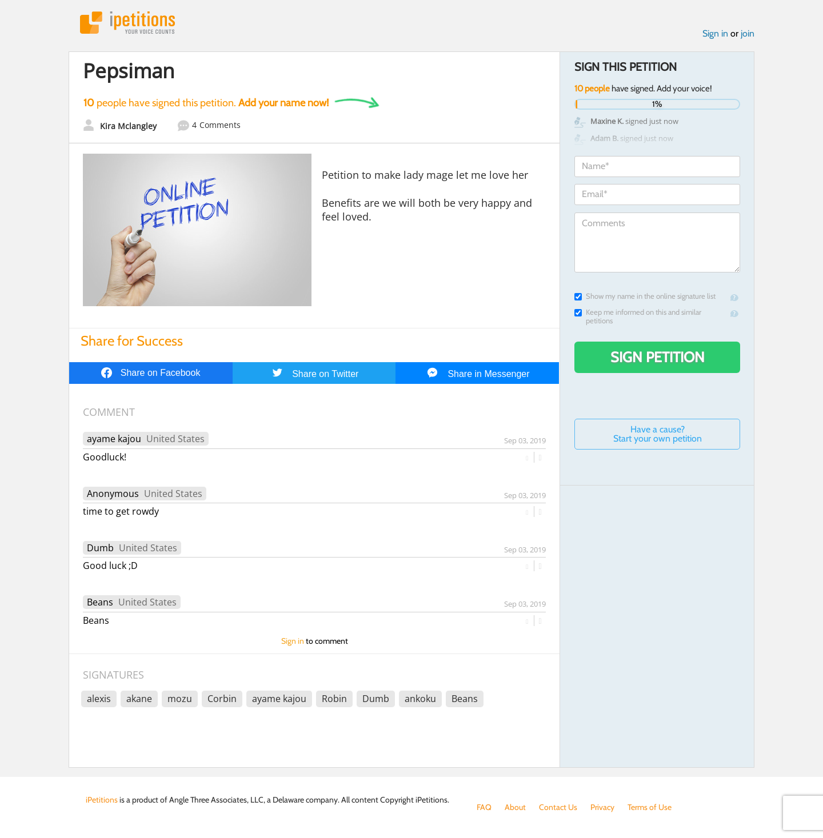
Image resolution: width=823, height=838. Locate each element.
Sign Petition (657, 357)
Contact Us (558, 807)
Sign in (715, 33)
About (515, 807)
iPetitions (127, 22)
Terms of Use (650, 807)
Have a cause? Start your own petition (657, 434)
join (747, 33)
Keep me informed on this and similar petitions (637, 316)
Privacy (602, 807)
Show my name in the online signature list (645, 296)
